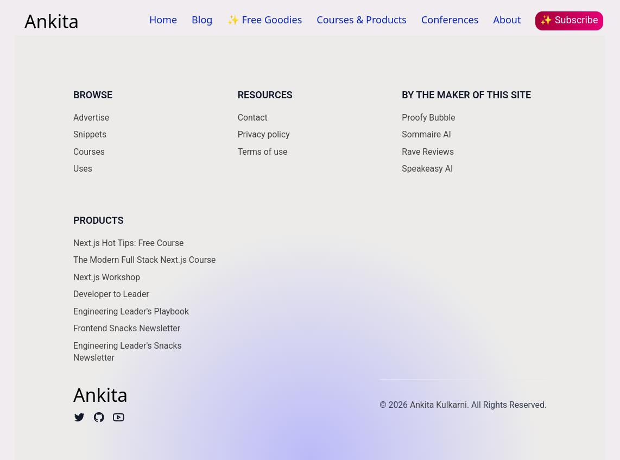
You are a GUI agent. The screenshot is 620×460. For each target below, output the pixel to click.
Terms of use (263, 152)
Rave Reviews (428, 152)
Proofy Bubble (428, 117)
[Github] (99, 419)
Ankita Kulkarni (438, 405)
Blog (202, 19)
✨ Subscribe (569, 20)
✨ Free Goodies (264, 19)
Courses (89, 152)
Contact (253, 117)
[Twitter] (79, 419)
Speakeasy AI (427, 168)
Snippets (89, 134)
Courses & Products (362, 19)
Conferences (450, 19)
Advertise (91, 117)
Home (163, 19)
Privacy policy (264, 134)
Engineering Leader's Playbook (131, 311)
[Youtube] (118, 419)
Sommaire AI (426, 134)
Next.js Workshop (106, 277)
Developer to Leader (111, 294)
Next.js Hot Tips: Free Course (128, 243)
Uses (82, 168)
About (507, 19)
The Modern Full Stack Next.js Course (144, 260)
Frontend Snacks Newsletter (126, 328)
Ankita (51, 21)
